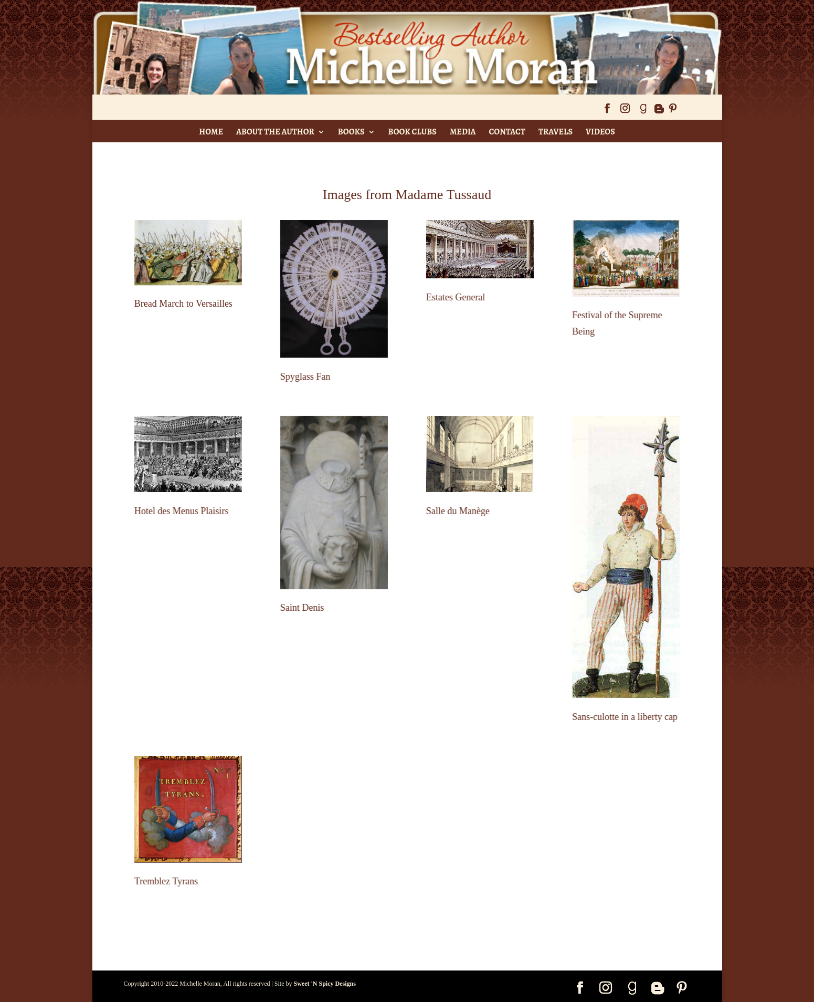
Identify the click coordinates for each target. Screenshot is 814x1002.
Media (463, 132)
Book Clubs (412, 132)
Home (211, 132)
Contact (507, 132)
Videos (600, 132)
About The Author (275, 132)
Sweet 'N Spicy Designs (325, 983)
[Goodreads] (643, 111)
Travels (555, 132)
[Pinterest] (673, 111)
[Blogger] (658, 111)
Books (351, 132)
